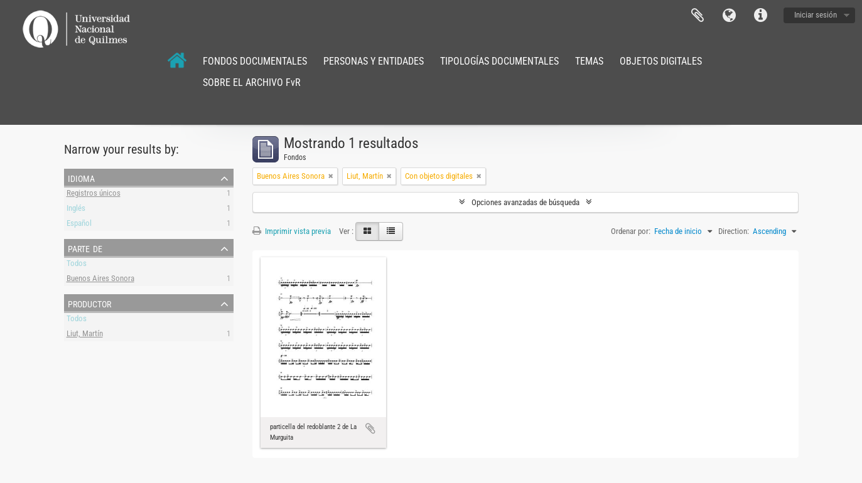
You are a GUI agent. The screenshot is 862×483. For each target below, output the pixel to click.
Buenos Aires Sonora (100, 280)
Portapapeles (697, 15)
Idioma (729, 15)
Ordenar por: (630, 231)
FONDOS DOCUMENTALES (255, 61)
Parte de (85, 247)
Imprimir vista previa (291, 231)
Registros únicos (94, 194)
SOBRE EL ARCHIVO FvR (252, 82)
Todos (77, 265)
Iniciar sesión (815, 14)
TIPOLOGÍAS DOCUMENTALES (499, 61)
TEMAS (589, 61)
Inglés (76, 210)
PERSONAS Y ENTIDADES (373, 61)
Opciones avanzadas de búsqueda (525, 202)
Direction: (733, 231)
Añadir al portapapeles (370, 428)
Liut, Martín (85, 335)
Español (79, 225)
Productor (89, 302)
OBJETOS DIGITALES (661, 61)
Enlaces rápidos (760, 15)
